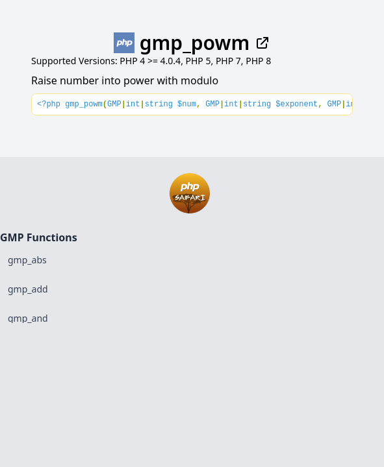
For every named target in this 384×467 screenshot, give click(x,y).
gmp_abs (27, 260)
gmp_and (28, 318)
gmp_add (28, 289)
